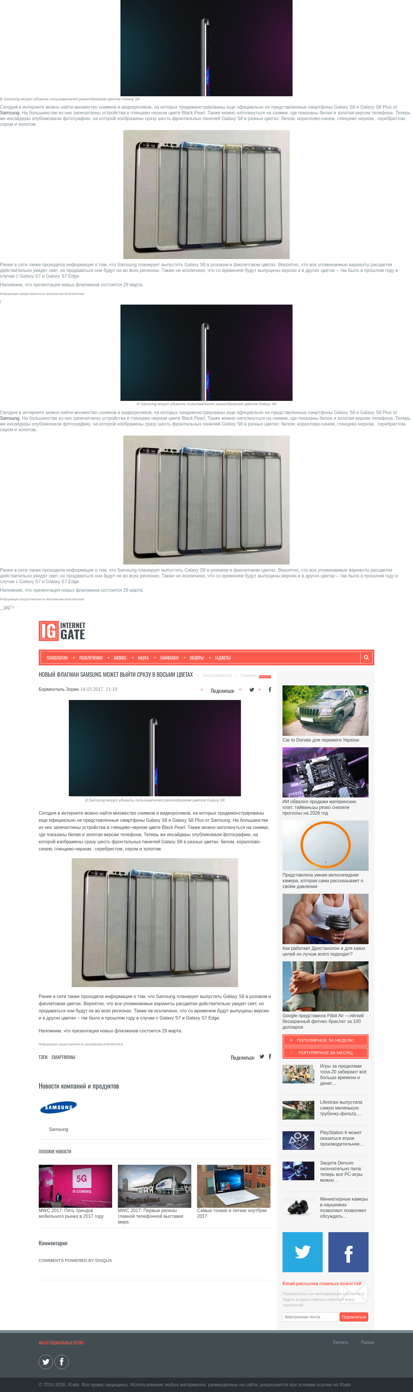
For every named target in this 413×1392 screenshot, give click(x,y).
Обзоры (194, 657)
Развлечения (87, 657)
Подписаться (354, 1317)
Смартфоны (63, 1057)
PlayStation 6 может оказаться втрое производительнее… (342, 1138)
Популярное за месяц (325, 1052)
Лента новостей (217, 675)
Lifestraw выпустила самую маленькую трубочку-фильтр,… (341, 1108)
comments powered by (75, 1246)
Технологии (57, 657)
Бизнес (117, 657)
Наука (140, 657)
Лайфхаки (166, 657)
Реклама (367, 1342)
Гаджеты (220, 657)
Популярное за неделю (325, 1040)
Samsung (10, 112)
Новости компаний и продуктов (79, 1085)
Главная (248, 675)
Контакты (340, 1342)
